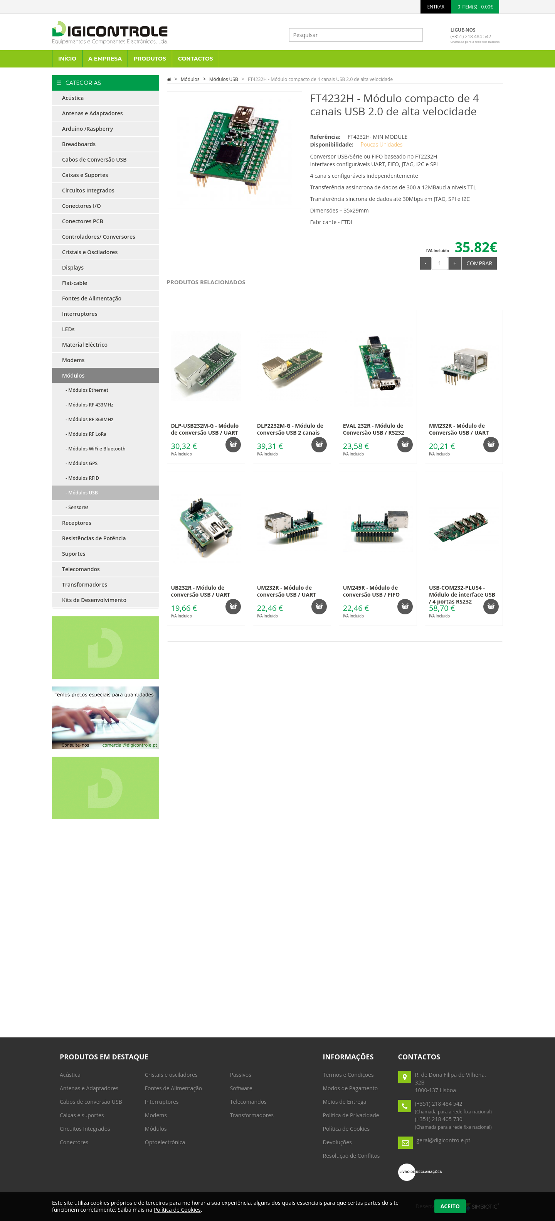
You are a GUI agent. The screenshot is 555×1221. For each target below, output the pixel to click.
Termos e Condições (348, 1074)
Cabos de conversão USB (91, 1101)
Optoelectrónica (165, 1142)
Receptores (76, 522)
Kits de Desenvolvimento (94, 600)
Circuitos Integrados (88, 190)
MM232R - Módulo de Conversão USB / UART (459, 429)
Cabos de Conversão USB (94, 159)
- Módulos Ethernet (85, 390)
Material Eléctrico (85, 344)
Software (241, 1088)
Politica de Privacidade (351, 1115)
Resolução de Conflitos (351, 1155)
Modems (73, 360)
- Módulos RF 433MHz (87, 404)
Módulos (73, 375)
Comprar (479, 263)
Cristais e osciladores (171, 1074)
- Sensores (75, 507)
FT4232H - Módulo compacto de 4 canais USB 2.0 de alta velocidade (320, 79)
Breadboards (79, 144)
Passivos (240, 1074)
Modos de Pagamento (350, 1088)
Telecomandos (81, 569)
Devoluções (337, 1142)
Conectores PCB (82, 221)
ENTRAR (436, 6)
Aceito (450, 1206)
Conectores (74, 1142)
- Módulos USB (80, 492)
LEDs (68, 329)
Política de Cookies (346, 1128)
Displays (73, 267)
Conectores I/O (81, 205)
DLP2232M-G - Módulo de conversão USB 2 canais (290, 429)
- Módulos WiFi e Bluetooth (94, 448)
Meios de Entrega (345, 1101)
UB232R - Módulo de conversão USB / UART (200, 591)
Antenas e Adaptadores (92, 113)
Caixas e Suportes (85, 175)
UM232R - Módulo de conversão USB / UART (286, 591)
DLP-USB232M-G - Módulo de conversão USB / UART (205, 429)
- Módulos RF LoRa (84, 434)
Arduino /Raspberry (87, 128)
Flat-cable (74, 283)
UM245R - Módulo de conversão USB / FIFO (371, 591)
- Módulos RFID (80, 478)
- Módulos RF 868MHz (87, 419)
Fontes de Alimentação (91, 298)
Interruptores (79, 313)
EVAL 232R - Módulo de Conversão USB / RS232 (373, 429)
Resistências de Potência (94, 538)
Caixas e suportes (82, 1115)
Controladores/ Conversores (98, 236)
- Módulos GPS (80, 463)
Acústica (73, 97)
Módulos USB (223, 79)
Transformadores (84, 584)
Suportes (73, 553)
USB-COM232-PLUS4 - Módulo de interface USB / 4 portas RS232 (462, 594)
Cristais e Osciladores (90, 252)
